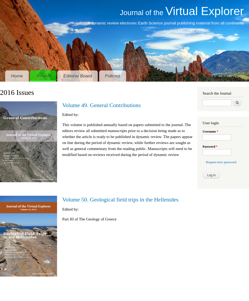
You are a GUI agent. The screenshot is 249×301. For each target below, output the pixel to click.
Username (210, 131)
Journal (43, 76)
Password (210, 146)
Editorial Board (77, 76)
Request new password (221, 162)
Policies (112, 76)
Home (17, 76)
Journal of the (182, 13)
